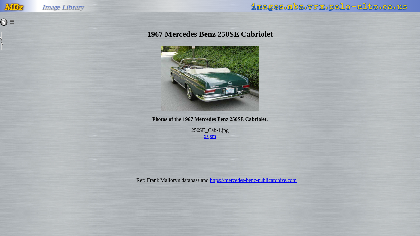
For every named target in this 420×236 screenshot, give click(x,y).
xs (206, 136)
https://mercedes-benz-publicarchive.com (253, 180)
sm (213, 136)
